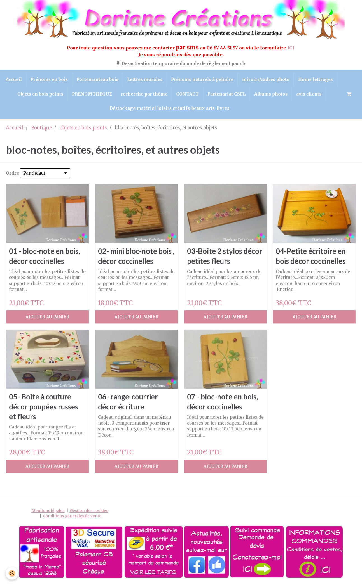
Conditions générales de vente (72, 516)
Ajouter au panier (47, 316)
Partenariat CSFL (226, 94)
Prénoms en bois (49, 79)
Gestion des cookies (89, 510)
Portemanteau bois (97, 79)
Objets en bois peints (40, 94)
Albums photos (271, 94)
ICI (291, 48)
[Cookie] (12, 573)
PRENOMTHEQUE (92, 94)
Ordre (12, 173)
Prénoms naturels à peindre (202, 79)
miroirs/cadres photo (265, 79)
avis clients (308, 94)
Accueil (14, 79)
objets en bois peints (83, 128)
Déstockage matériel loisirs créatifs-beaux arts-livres (169, 108)
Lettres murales (144, 79)
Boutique (41, 128)
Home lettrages (315, 79)
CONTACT (187, 94)
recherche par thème (144, 94)
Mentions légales (48, 510)
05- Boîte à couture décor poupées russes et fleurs (43, 406)
